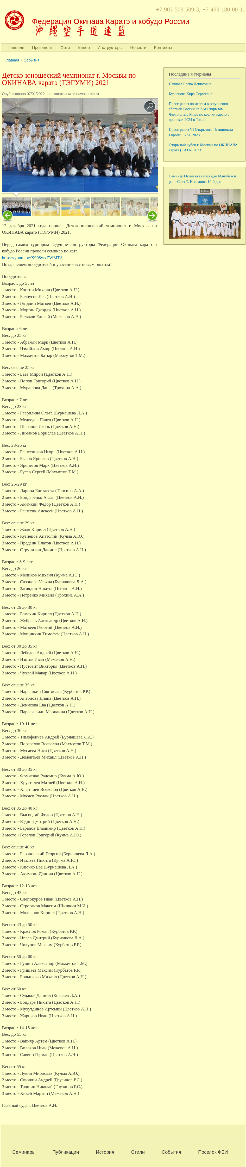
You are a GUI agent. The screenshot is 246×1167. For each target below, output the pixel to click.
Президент (42, 47)
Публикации (66, 1152)
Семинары (24, 1152)
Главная (16, 47)
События (32, 60)
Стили (138, 1152)
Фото (65, 47)
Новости (138, 47)
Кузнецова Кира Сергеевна (190, 94)
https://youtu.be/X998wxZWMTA (32, 257)
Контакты (163, 47)
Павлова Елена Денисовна (190, 84)
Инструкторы (110, 47)
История (105, 1152)
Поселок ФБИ (213, 1152)
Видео (84, 47)
